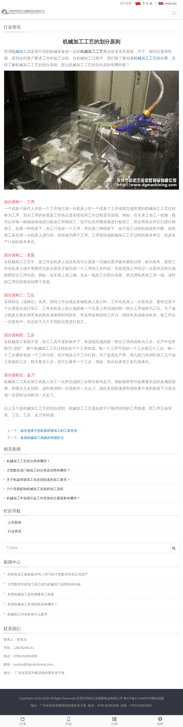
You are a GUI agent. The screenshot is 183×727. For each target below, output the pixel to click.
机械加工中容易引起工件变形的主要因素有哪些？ (43, 498)
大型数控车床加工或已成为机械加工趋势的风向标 (44, 584)
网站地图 (158, 698)
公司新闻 (14, 522)
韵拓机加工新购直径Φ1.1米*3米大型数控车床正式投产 (47, 574)
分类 (114, 720)
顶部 (160, 720)
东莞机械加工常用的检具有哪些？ (32, 604)
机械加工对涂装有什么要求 (27, 614)
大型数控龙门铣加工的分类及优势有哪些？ (38, 470)
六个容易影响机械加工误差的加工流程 (35, 489)
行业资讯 (14, 531)
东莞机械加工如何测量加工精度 (30, 594)
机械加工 (19, 51)
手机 (69, 720)
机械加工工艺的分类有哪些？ (28, 461)
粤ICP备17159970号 (137, 698)
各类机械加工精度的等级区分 (42, 438)
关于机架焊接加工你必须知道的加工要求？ (38, 479)
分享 (23, 720)
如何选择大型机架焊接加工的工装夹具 (48, 430)
